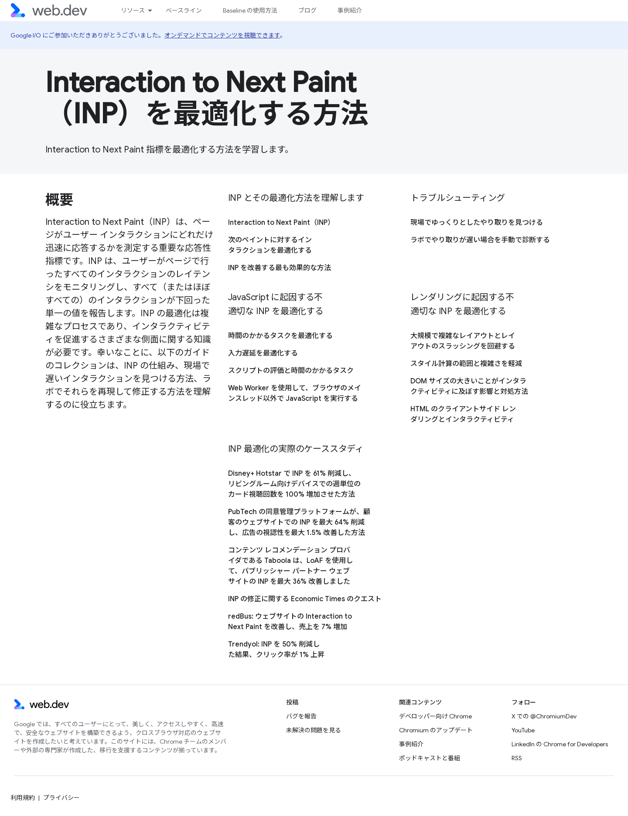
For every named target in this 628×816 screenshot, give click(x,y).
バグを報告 (301, 716)
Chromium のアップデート (436, 730)
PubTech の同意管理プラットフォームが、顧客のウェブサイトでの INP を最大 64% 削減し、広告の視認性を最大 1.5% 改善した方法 (299, 522)
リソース (133, 10)
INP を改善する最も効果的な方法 (279, 268)
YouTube (523, 730)
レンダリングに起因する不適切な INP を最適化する (462, 304)
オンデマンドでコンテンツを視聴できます (222, 35)
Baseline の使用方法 (250, 10)
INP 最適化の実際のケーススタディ (296, 449)
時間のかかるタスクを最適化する (280, 336)
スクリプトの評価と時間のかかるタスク (291, 370)
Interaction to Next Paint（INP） (281, 222)
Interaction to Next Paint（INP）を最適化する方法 (207, 98)
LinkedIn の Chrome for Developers (560, 744)
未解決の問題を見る (313, 730)
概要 (59, 200)
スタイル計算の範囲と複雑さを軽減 (466, 363)
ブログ (307, 10)
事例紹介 (350, 10)
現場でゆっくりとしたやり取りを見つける (476, 222)
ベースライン (184, 10)
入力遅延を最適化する (263, 353)
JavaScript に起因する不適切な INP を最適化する (276, 304)
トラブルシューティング (457, 198)
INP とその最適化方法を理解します (296, 198)
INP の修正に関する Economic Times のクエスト (305, 599)
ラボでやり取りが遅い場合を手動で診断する (480, 240)
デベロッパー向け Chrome (435, 716)
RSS (517, 758)
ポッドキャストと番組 (429, 758)
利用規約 (22, 797)
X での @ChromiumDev (544, 716)
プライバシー (61, 797)
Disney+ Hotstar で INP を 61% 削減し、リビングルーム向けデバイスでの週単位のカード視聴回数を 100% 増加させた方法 (294, 484)
